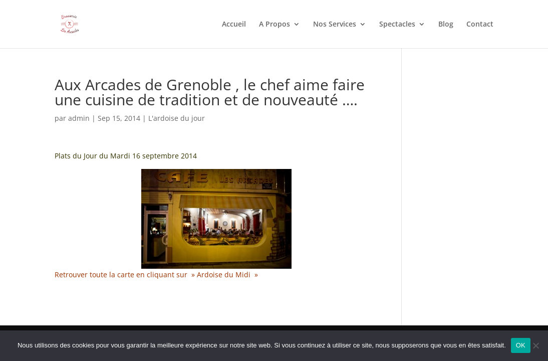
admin (79, 118)
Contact (479, 25)
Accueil (234, 25)
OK (520, 345)
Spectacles (397, 25)
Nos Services (334, 25)
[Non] (535, 345)
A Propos (274, 25)
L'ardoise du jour (176, 118)
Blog (445, 25)
